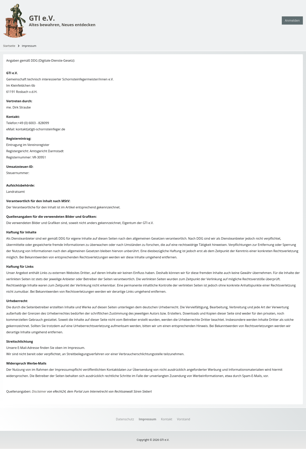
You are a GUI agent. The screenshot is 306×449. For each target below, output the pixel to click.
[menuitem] (292, 20)
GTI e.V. (42, 18)
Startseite (9, 46)
